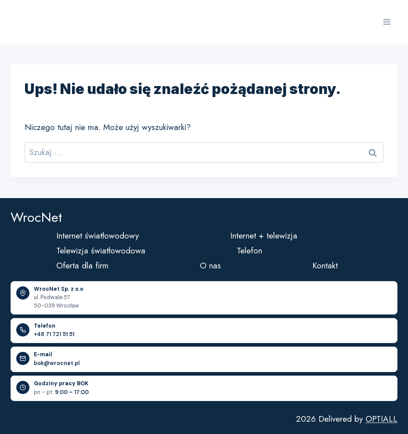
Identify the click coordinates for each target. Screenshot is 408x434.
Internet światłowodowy (97, 236)
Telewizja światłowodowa (100, 251)
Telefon (249, 251)
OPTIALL (381, 419)
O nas (210, 265)
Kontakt (325, 265)
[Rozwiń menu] (387, 22)
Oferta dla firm (82, 265)
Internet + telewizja (263, 236)
